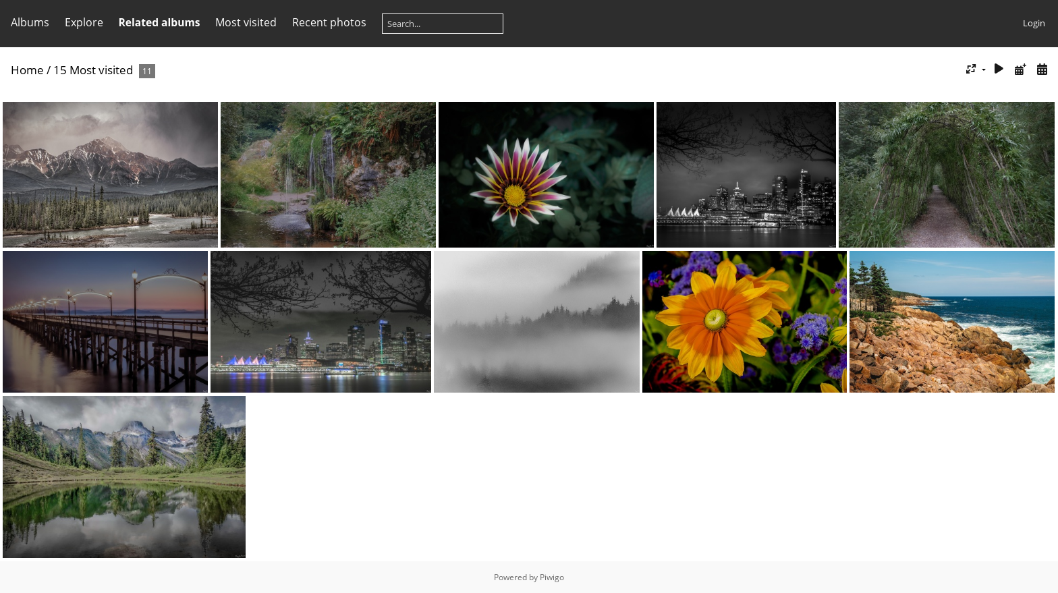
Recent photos (329, 22)
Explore (84, 22)
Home (27, 70)
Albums (30, 22)
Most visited (246, 22)
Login (1034, 23)
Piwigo (552, 577)
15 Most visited (93, 70)
